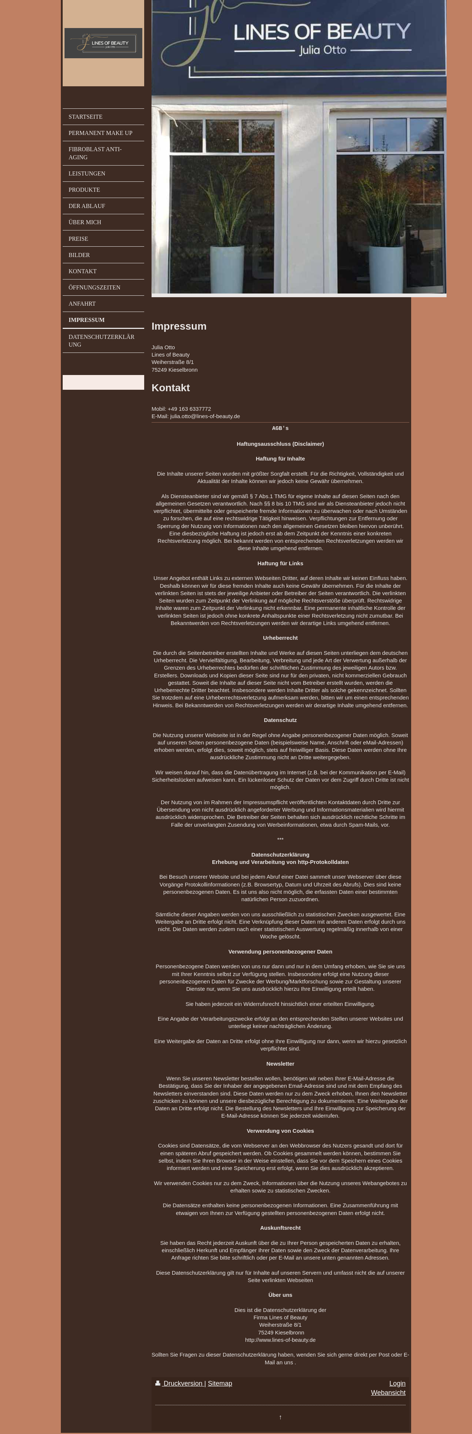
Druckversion (179, 1383)
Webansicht (388, 1392)
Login (397, 1383)
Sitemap (220, 1383)
